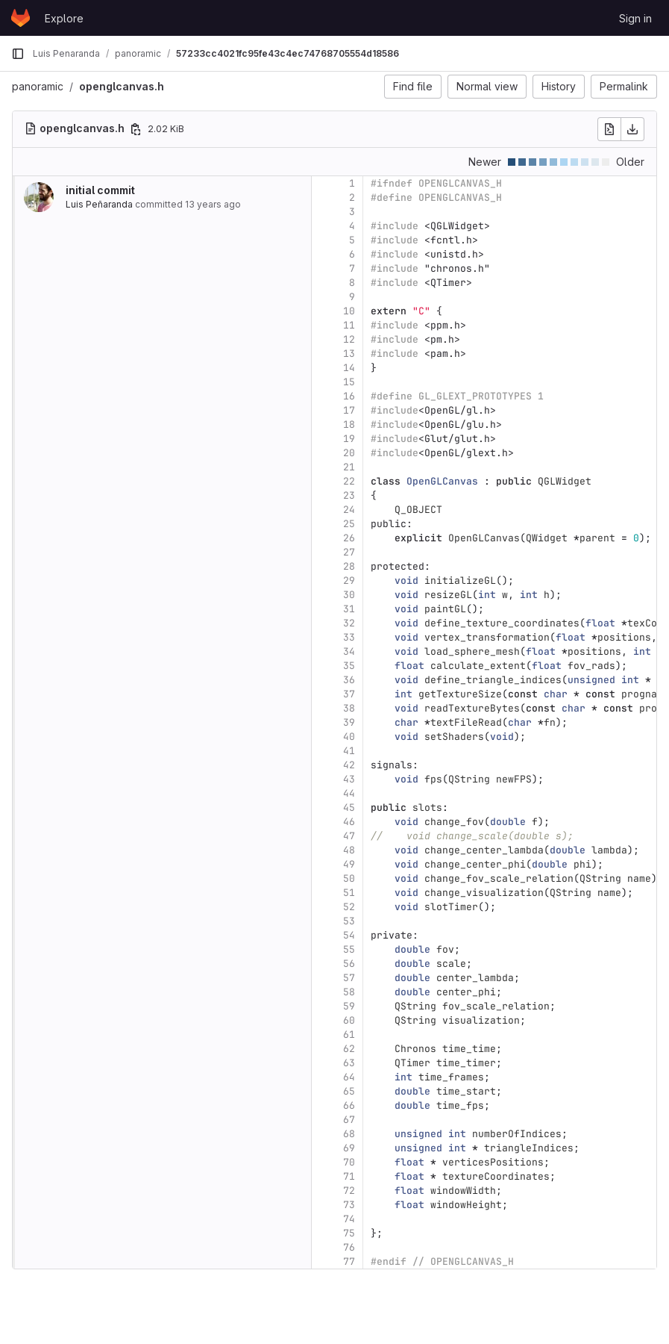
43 (349, 779)
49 (349, 864)
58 (349, 992)
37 (349, 694)
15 (349, 382)
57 (349, 977)
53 (349, 921)
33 (349, 637)
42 (349, 765)
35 (349, 665)
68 (349, 1133)
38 (349, 708)
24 (349, 509)
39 (349, 722)
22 (349, 481)
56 (349, 963)
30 (349, 594)
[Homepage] (20, 18)
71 (349, 1176)
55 (349, 949)
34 (349, 651)
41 (349, 750)
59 (349, 1006)
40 (349, 736)
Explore (64, 18)
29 (349, 580)
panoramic (37, 86)
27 (349, 552)
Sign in (635, 18)
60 (349, 1020)
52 (349, 906)
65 (349, 1091)
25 (349, 523)
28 (349, 566)
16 (349, 396)
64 (349, 1077)
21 (349, 467)
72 (349, 1190)
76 (349, 1247)
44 (349, 793)
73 (349, 1204)
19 (349, 438)
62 (349, 1048)
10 (349, 311)
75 (349, 1233)
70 (349, 1162)
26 (349, 538)
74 (349, 1219)
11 (349, 325)
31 (349, 609)
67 (349, 1119)
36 (349, 679)
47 (349, 836)
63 (349, 1063)
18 (349, 424)
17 (349, 410)
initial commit (100, 190)
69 (349, 1148)
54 (349, 935)
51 (349, 892)
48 (349, 850)
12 (349, 339)
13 (349, 353)
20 (349, 453)
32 (349, 623)
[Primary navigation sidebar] (18, 54)
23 (349, 495)
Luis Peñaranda (99, 204)
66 (349, 1105)
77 (349, 1261)
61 (349, 1034)
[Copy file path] (136, 129)
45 (349, 807)
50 (349, 878)
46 (349, 821)
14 (349, 367)
